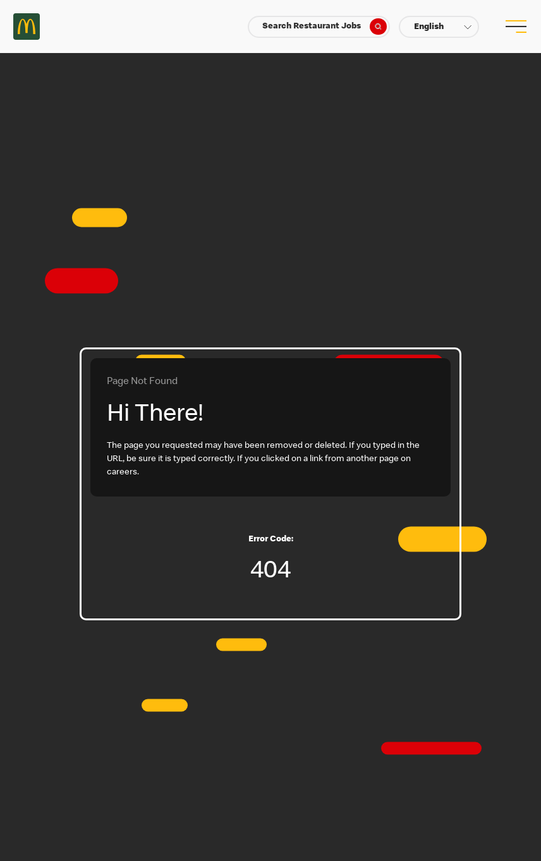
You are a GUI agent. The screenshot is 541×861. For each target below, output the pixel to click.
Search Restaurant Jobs (324, 26)
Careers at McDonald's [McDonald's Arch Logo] (26, 26)
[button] (439, 27)
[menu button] (514, 26)
